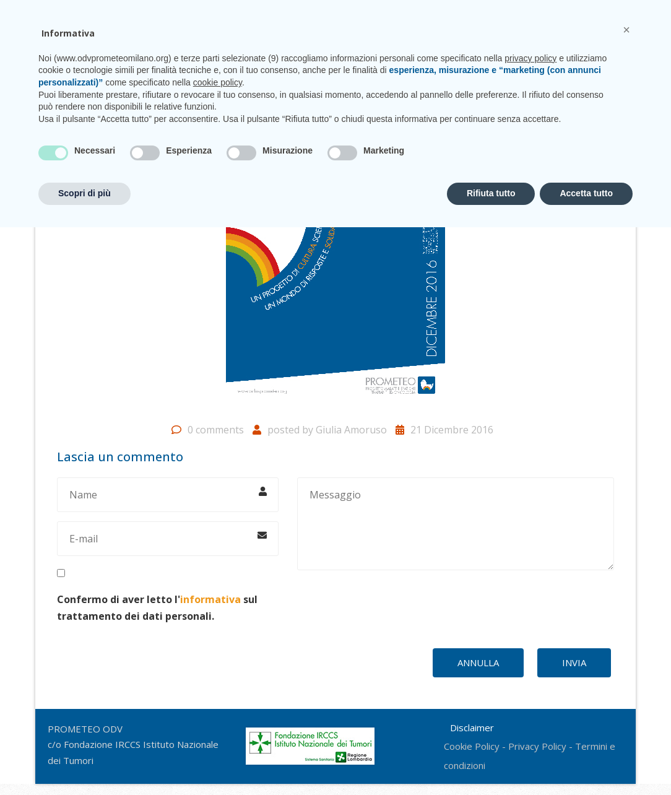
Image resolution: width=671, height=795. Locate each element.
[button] (626, 597)
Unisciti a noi (377, 60)
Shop (530, 60)
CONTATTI (576, 12)
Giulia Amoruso (351, 441)
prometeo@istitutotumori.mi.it (461, 12)
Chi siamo (180, 60)
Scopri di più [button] (84, 761)
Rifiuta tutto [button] (491, 761)
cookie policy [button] (217, 650)
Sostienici (481, 60)
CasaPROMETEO (303, 60)
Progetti (235, 60)
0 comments (216, 441)
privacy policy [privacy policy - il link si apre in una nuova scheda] (530, 626)
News (433, 60)
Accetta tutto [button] (586, 761)
